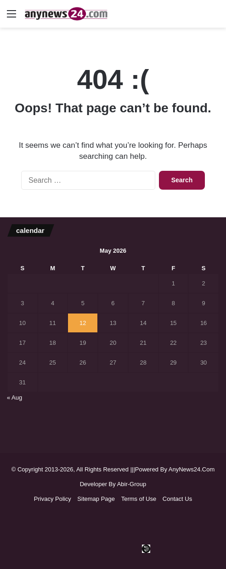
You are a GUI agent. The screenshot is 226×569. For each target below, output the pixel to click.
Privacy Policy (52, 498)
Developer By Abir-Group (113, 484)
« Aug (14, 397)
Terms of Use (139, 498)
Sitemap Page (96, 498)
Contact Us (177, 498)
